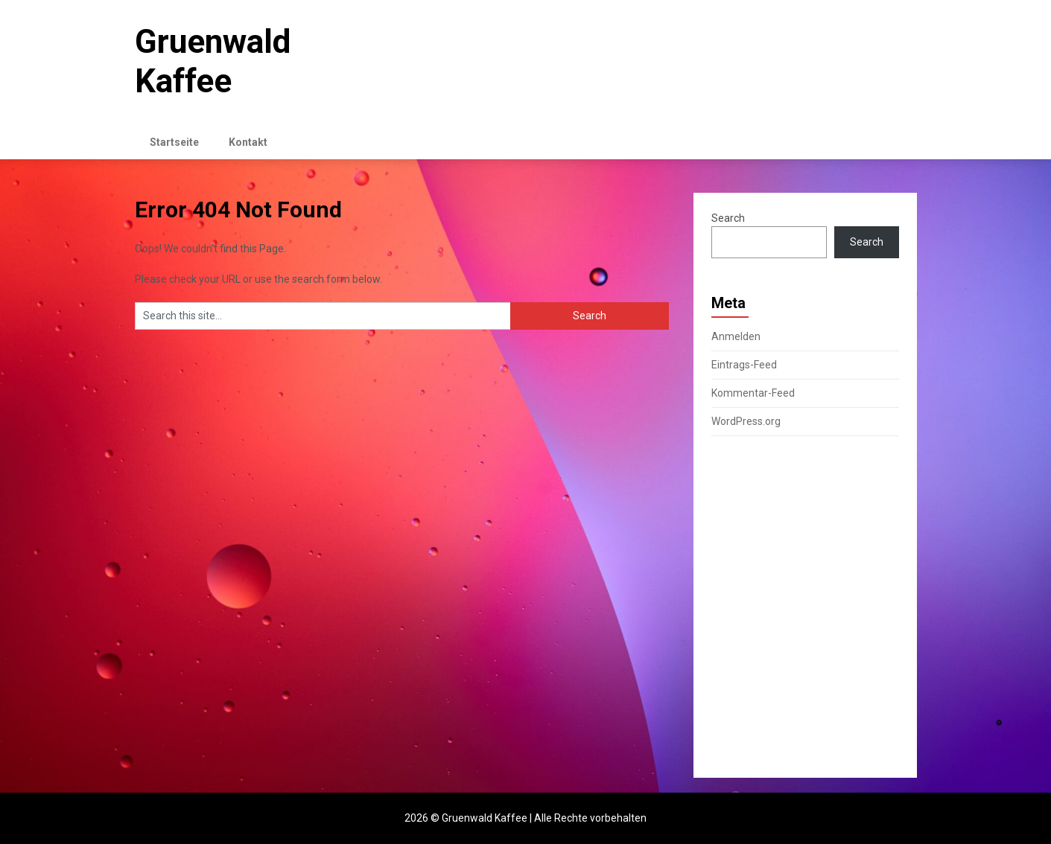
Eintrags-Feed (744, 365)
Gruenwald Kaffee (212, 61)
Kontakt (248, 142)
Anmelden (736, 336)
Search (728, 218)
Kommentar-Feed (753, 393)
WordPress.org (746, 421)
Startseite (174, 142)
